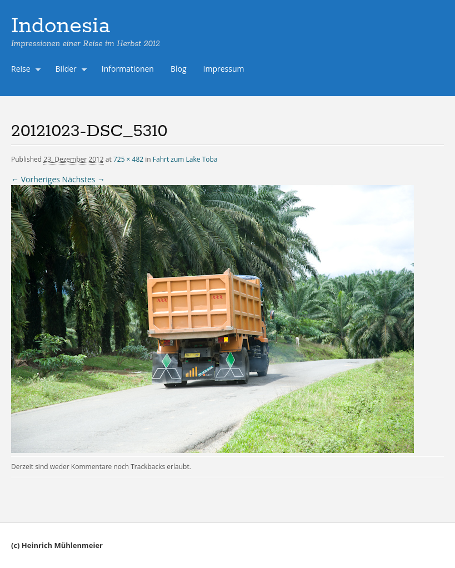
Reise (23, 70)
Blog (179, 68)
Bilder (69, 70)
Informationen (128, 68)
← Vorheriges (35, 179)
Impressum (223, 68)
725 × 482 (128, 159)
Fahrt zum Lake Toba (185, 159)
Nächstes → (83, 179)
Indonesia (60, 26)
